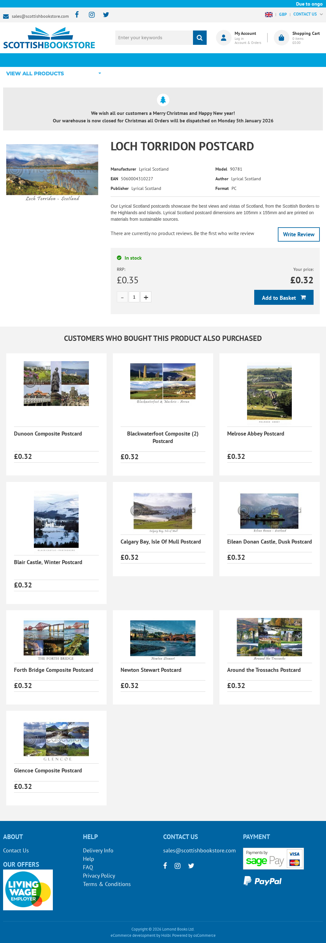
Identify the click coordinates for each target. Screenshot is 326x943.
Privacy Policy (99, 875)
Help (88, 858)
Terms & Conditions (107, 884)
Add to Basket (279, 297)
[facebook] (75, 15)
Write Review (299, 234)
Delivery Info (98, 850)
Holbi (166, 935)
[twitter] (103, 15)
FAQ (88, 867)
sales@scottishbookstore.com (40, 16)
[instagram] (89, 15)
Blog (202, 60)
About (250, 60)
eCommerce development (133, 935)
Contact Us (16, 850)
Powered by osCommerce (194, 935)
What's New (154, 60)
